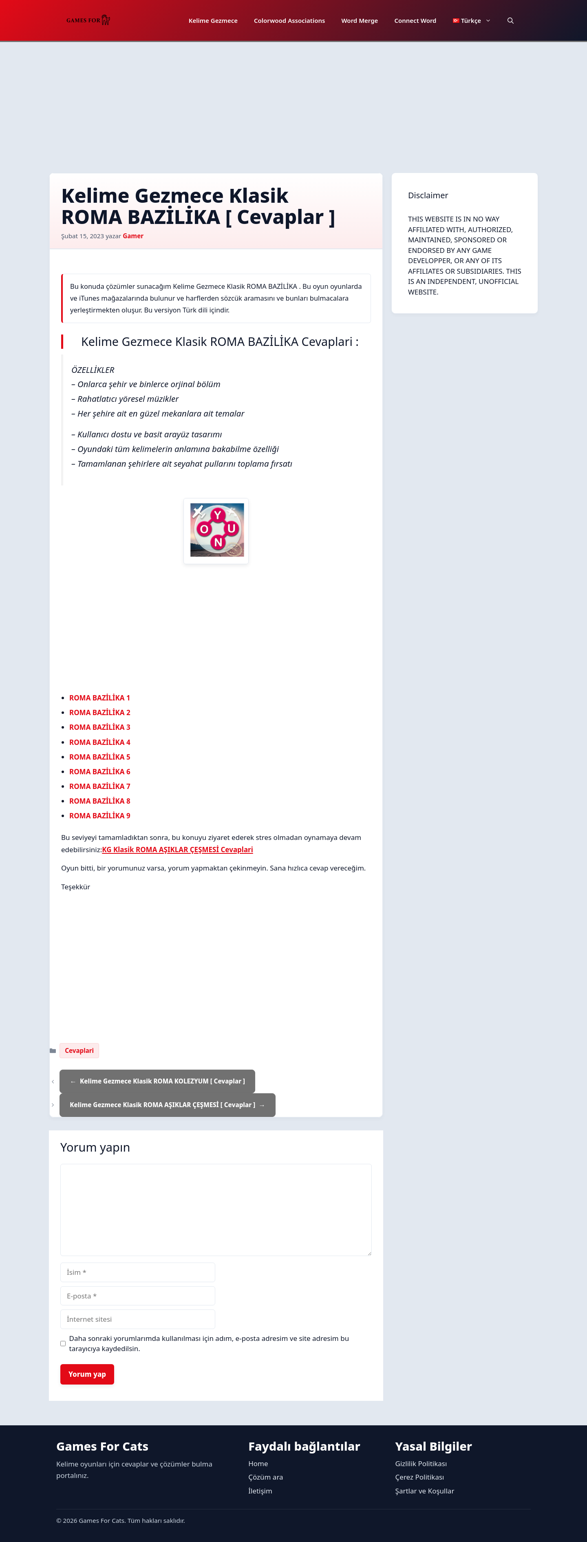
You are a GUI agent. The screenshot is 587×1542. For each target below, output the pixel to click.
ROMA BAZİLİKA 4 (99, 742)
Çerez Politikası (419, 1477)
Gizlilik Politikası (421, 1463)
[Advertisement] (293, 103)
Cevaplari (79, 1050)
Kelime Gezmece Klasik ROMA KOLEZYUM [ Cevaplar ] (162, 1081)
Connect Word (415, 20)
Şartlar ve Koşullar (425, 1490)
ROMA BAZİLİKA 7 (99, 786)
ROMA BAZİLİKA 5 (99, 757)
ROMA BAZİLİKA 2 (99, 712)
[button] (510, 20)
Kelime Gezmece (213, 20)
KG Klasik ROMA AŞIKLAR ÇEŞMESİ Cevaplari (177, 849)
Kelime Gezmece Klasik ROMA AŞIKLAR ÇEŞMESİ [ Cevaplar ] (162, 1105)
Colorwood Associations (289, 20)
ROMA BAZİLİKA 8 (99, 801)
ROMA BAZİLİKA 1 (99, 697)
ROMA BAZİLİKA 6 (99, 771)
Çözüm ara (265, 1477)
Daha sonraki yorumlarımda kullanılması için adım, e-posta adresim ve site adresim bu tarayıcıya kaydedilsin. (209, 1344)
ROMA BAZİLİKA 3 (99, 727)
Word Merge (359, 20)
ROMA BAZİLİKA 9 (99, 815)
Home (258, 1463)
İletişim (260, 1490)
